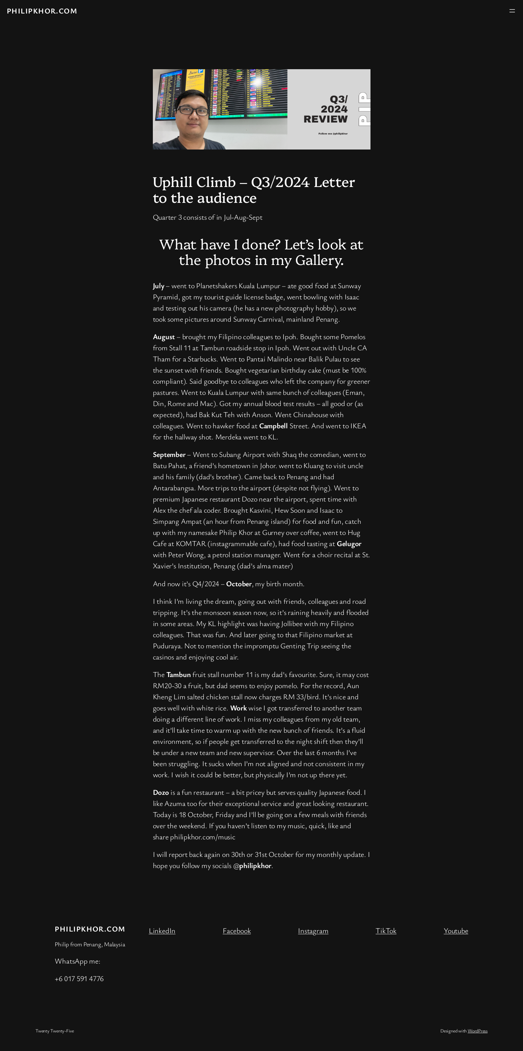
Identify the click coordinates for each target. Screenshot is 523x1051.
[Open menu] (512, 11)
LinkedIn (162, 930)
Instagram (313, 930)
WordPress (478, 1030)
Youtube (456, 930)
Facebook (237, 930)
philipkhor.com (42, 11)
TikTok (386, 930)
